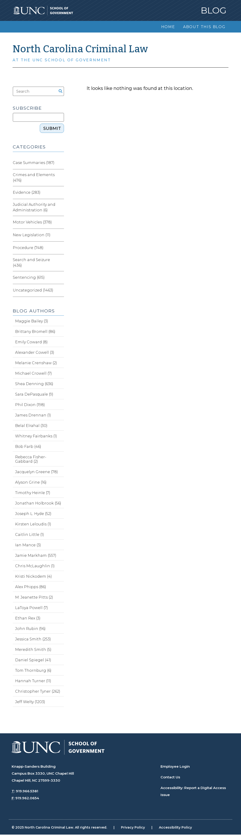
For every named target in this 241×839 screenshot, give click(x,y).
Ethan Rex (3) (27, 618)
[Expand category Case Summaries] (60, 163)
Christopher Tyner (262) (37, 691)
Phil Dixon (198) (30, 405)
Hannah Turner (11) (33, 681)
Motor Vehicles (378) (32, 222)
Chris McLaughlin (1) (35, 566)
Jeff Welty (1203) (30, 702)
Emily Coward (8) (31, 342)
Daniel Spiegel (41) (33, 660)
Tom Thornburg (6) (33, 670)
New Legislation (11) (31, 235)
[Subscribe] (38, 117)
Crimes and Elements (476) (34, 178)
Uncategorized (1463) (33, 290)
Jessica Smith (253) (33, 639)
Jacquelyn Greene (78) (36, 472)
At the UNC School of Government (62, 60)
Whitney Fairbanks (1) (36, 436)
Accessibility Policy (175, 827)
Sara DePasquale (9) (34, 394)
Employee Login (175, 766)
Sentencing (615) (29, 277)
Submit (52, 128)
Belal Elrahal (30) (31, 425)
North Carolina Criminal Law (80, 49)
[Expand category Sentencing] (60, 277)
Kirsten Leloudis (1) (33, 524)
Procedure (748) (28, 248)
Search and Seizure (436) (31, 263)
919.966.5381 (27, 791)
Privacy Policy (133, 827)
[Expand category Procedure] (60, 248)
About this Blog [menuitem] (204, 27)
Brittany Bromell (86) (35, 331)
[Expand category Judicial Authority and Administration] (60, 207)
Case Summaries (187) (33, 163)
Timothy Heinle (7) (32, 493)
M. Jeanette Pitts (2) (34, 597)
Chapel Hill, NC (24, 780)
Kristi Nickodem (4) (33, 576)
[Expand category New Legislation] (60, 235)
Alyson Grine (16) (31, 482)
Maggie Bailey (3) (31, 321)
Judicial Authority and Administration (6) (34, 207)
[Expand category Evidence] (60, 192)
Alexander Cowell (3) (34, 352)
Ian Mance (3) (28, 545)
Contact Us (170, 777)
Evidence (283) (26, 192)
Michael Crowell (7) (33, 373)
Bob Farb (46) (28, 446)
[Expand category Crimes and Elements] (60, 177)
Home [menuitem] (168, 27)
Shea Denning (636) (34, 384)
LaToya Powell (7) (31, 608)
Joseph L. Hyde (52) (33, 513)
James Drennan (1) (33, 415)
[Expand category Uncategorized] (60, 290)
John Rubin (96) (30, 628)
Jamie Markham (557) (35, 555)
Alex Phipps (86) (30, 587)
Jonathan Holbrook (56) (38, 503)
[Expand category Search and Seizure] (60, 262)
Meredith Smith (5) (33, 649)
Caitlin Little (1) (29, 534)
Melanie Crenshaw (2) (36, 363)
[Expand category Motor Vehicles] (60, 222)
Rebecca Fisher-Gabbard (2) (30, 459)
